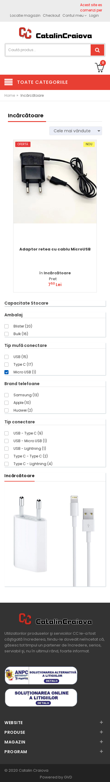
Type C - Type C (30, 456)
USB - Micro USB (30, 440)
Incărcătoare (57, 273)
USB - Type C (28, 433)
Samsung (26, 394)
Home (9, 95)
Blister (22, 326)
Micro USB (24, 372)
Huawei (23, 410)
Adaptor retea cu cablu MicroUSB (55, 249)
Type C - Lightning (33, 463)
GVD (68, 777)
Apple (22, 402)
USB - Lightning (29, 448)
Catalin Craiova (33, 770)
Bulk (20, 333)
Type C (23, 364)
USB (20, 356)
